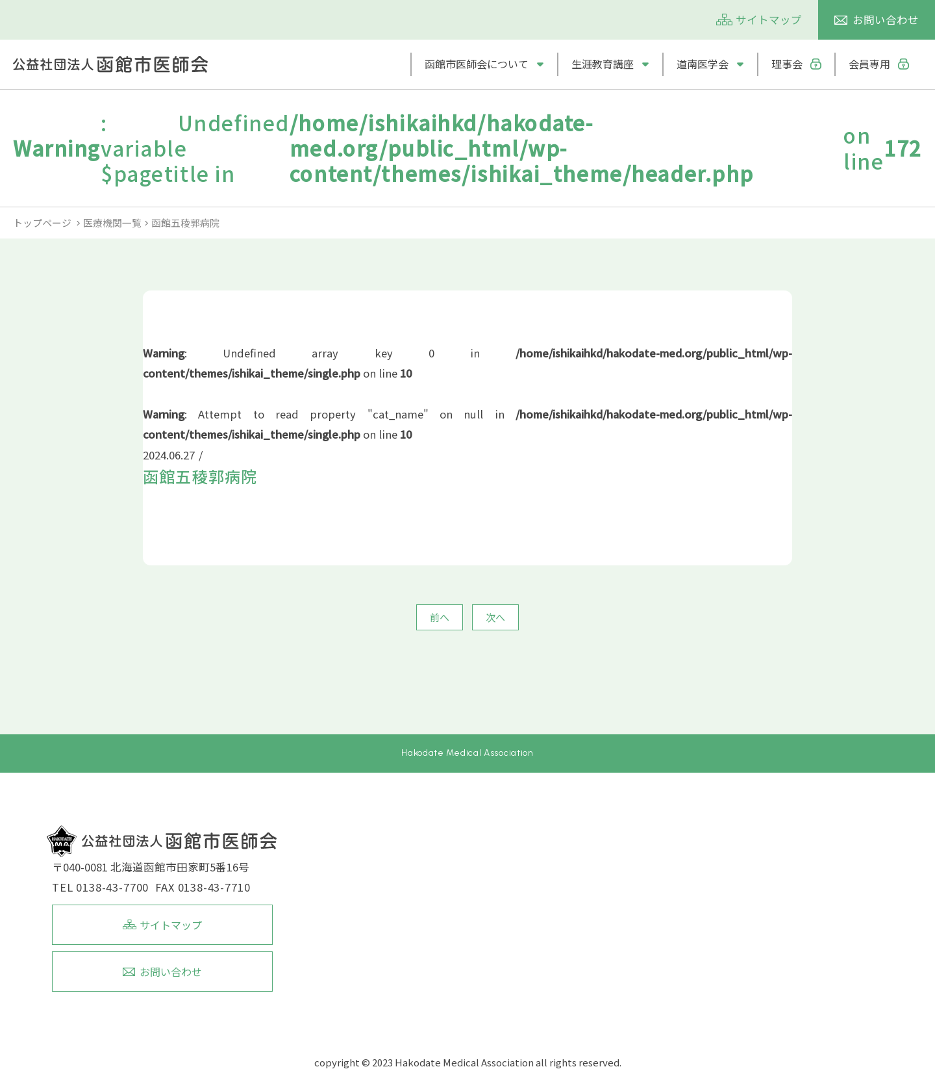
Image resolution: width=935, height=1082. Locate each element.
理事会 (787, 64)
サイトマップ (769, 19)
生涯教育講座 (602, 64)
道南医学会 (703, 64)
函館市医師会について (477, 64)
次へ (495, 617)
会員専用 (869, 64)
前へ (439, 617)
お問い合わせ (886, 19)
